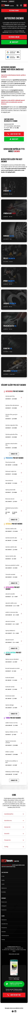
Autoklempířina (8, 814)
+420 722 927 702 (14, 134)
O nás (2, 876)
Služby (3, 880)
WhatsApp (14, 42)
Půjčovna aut (4, 1)
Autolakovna (8, 820)
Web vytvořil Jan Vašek (14, 954)
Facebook (3, 910)
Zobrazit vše (14, 454)
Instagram (3, 906)
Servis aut (11, 1)
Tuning (6, 846)
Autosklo (6, 833)
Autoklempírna (5, 935)
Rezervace (4, 902)
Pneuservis (7, 840)
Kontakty (3, 892)
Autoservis (7, 827)
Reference (4, 888)
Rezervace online (14, 10)
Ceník (2, 884)
